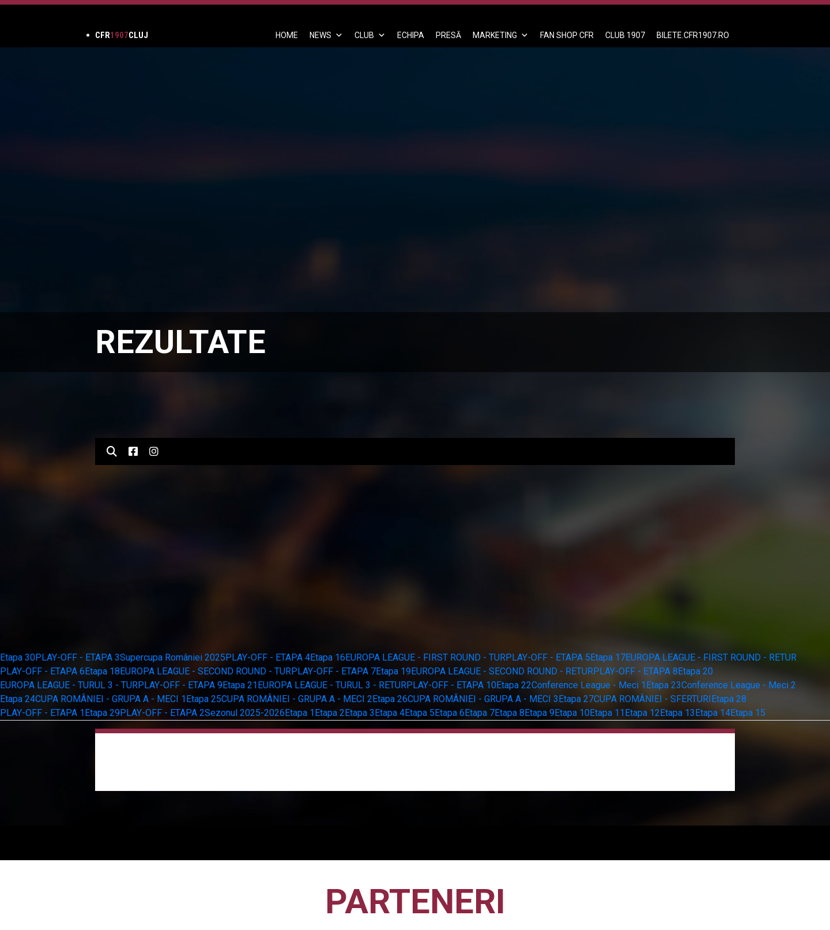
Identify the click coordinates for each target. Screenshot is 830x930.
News (326, 35)
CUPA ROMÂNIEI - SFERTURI (652, 698)
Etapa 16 (327, 657)
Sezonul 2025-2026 (245, 712)
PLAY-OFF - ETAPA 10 (451, 685)
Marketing (501, 35)
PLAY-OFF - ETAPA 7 (333, 671)
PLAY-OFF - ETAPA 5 (547, 657)
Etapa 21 (240, 685)
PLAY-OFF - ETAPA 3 (77, 657)
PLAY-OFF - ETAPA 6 (42, 671)
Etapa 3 (360, 712)
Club (370, 35)
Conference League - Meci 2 (738, 685)
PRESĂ (448, 35)
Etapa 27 (576, 698)
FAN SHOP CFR (567, 35)
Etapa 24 (17, 698)
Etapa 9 (539, 712)
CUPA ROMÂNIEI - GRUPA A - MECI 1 (110, 698)
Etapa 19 (393, 671)
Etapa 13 (677, 712)
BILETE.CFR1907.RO (693, 35)
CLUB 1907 (625, 35)
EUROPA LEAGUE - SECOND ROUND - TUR (205, 671)
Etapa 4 (390, 712)
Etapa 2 (330, 712)
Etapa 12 (642, 712)
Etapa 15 (747, 712)
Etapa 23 (663, 685)
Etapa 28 (728, 698)
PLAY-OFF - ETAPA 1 (42, 712)
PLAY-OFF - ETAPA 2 (162, 712)
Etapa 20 (695, 671)
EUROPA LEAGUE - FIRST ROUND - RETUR (711, 657)
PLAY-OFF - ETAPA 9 (180, 685)
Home (287, 35)
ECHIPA (410, 35)
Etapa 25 (203, 698)
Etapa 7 (480, 712)
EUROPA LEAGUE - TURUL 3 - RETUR (332, 685)
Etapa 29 (102, 712)
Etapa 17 (607, 657)
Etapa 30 (17, 657)
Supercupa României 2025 (172, 657)
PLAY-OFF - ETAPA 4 (267, 657)
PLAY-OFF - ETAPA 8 (635, 671)
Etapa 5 (420, 712)
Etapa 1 (300, 712)
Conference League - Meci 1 (588, 685)
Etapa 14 (712, 712)
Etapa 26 (390, 698)
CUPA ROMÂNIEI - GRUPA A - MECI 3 (483, 698)
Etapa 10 (572, 712)
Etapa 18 (102, 671)
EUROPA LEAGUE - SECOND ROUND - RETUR (502, 671)
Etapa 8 (510, 712)
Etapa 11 (607, 712)
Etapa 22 (513, 685)
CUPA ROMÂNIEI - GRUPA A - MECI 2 (296, 698)
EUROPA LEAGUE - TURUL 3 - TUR (69, 685)
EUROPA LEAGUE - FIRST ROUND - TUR (425, 657)
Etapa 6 (450, 712)
